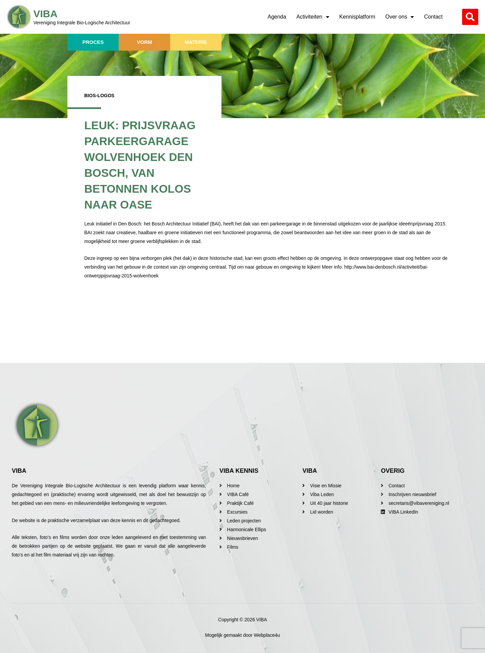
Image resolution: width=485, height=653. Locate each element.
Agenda (277, 17)
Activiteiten (312, 16)
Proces (93, 42)
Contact (433, 17)
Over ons (399, 16)
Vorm (144, 42)
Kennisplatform (357, 17)
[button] (470, 17)
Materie (196, 42)
